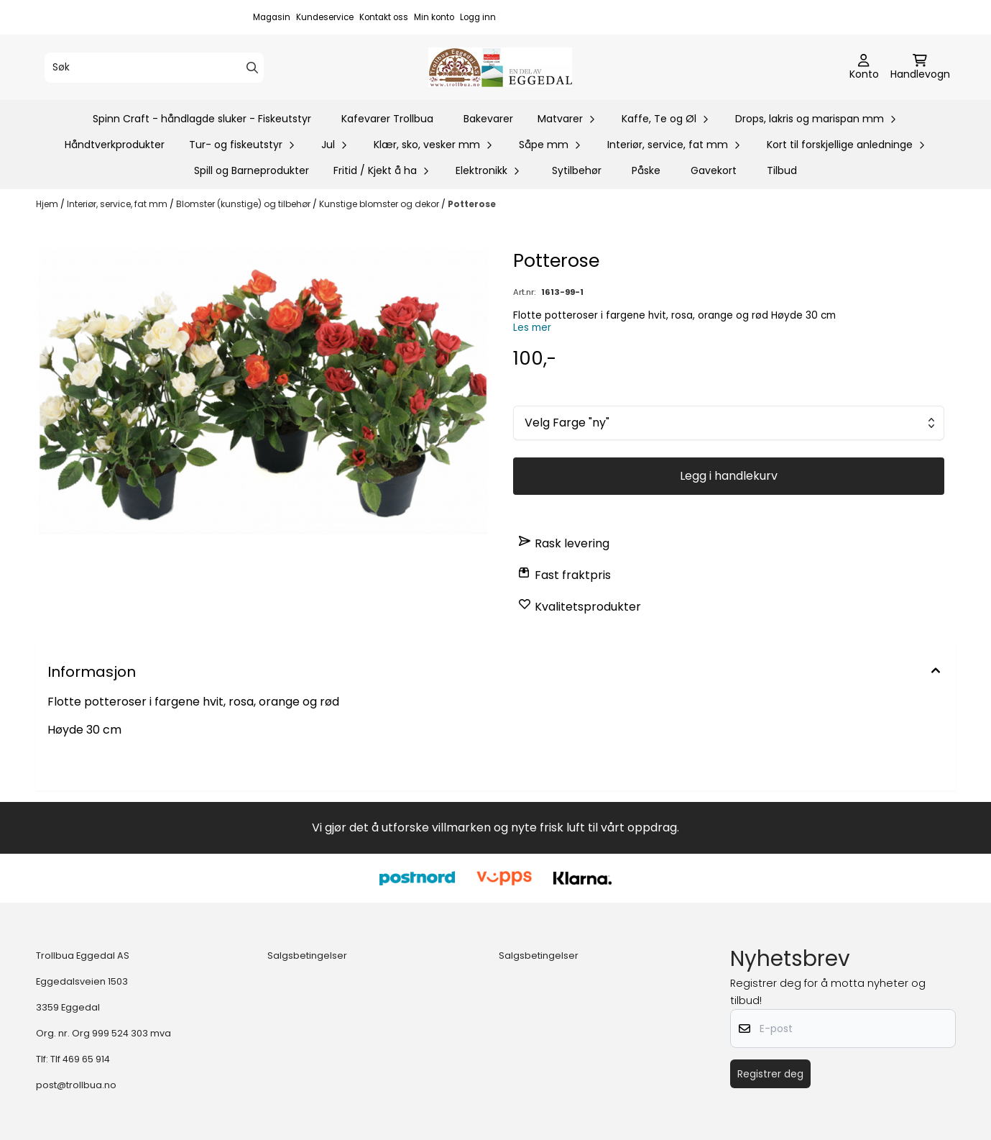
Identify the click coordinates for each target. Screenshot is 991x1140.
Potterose (472, 204)
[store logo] (500, 67)
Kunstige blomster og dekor (380, 204)
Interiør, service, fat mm (118, 204)
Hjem (48, 204)
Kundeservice (325, 17)
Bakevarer (488, 118)
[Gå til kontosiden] (864, 67)
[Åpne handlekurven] (920, 67)
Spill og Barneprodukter (251, 170)
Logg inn (478, 17)
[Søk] (154, 68)
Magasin (271, 17)
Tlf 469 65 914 (80, 1059)
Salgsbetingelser (307, 955)
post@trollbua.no (76, 1085)
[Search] (252, 67)
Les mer (532, 328)
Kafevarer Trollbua (387, 118)
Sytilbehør (576, 170)
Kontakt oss (383, 17)
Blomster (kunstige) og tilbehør (244, 204)
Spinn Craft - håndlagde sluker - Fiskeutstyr (202, 118)
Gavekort (714, 170)
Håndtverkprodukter (115, 144)
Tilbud (782, 170)
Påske (646, 170)
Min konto (434, 17)
